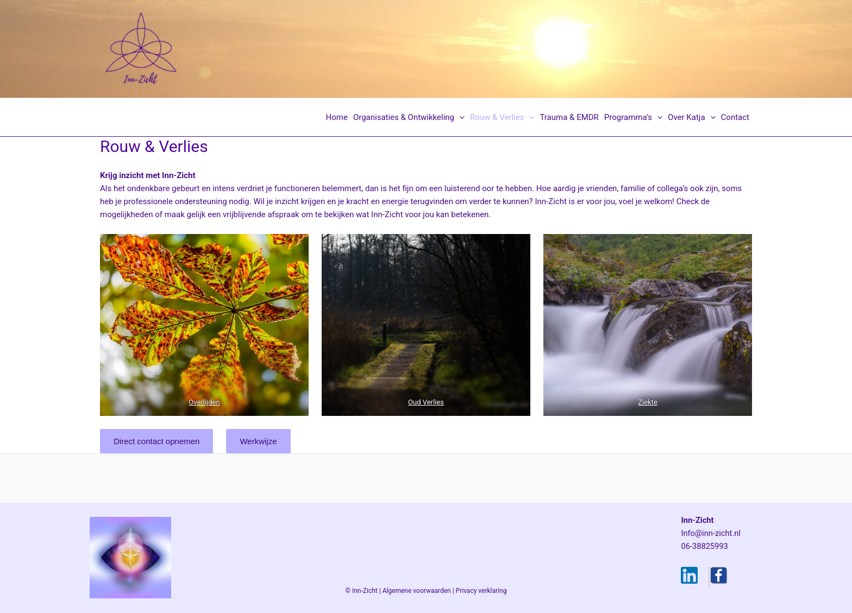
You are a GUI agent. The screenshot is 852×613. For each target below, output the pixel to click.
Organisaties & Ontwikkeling (409, 117)
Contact (735, 117)
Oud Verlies (426, 402)
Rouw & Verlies (502, 117)
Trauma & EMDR (569, 117)
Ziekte (647, 402)
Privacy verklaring (481, 591)
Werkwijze (258, 441)
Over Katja (691, 117)
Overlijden (204, 402)
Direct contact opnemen (156, 441)
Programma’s (633, 117)
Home (337, 117)
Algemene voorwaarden (417, 591)
